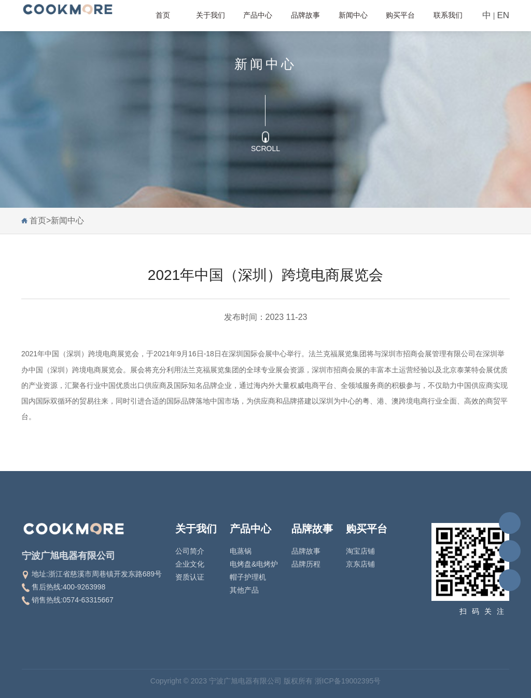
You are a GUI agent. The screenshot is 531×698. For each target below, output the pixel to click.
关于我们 (210, 15)
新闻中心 (353, 15)
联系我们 (448, 15)
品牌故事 (305, 15)
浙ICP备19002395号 (348, 681)
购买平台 (400, 15)
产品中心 (257, 15)
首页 (163, 15)
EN (503, 15)
